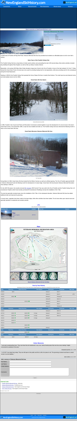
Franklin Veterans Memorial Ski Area (9, 384)
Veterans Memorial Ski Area (8, 386)
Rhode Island (57, 6)
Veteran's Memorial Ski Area (8, 388)
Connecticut (6, 6)
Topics (32, 416)
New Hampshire (44, 6)
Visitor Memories (38, 343)
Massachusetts (32, 6)
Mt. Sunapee (28, 188)
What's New (40, 416)
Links (35, 416)
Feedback (44, 416)
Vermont (70, 6)
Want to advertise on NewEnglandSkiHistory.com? (38, 29)
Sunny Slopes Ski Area (7, 390)
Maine (19, 6)
